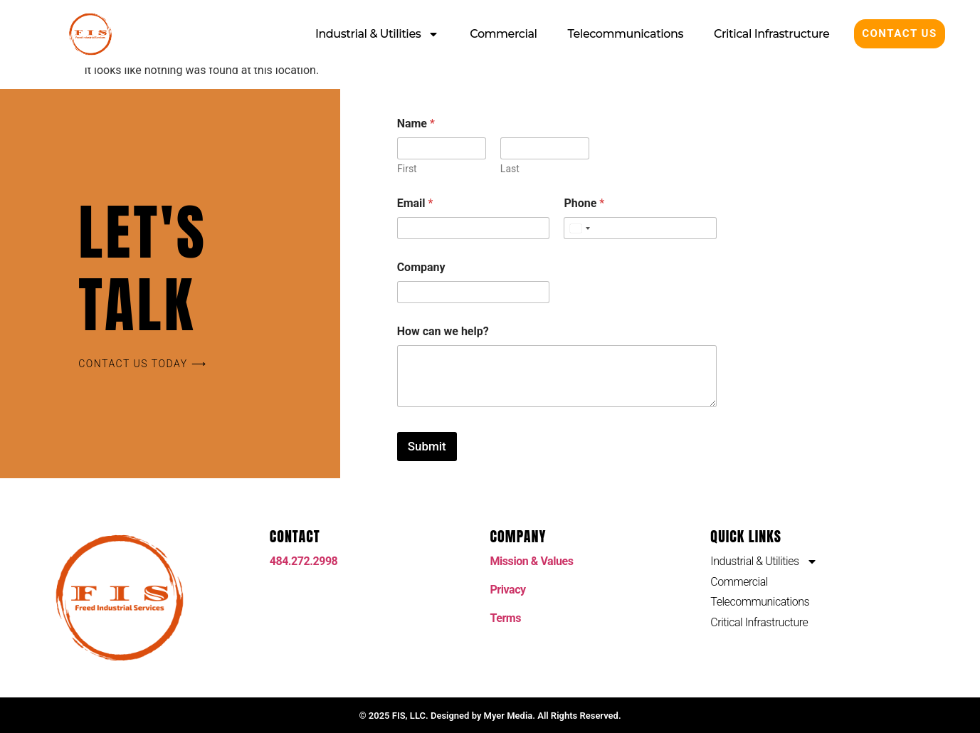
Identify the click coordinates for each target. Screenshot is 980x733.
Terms (506, 618)
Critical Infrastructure (771, 34)
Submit (427, 446)
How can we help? (443, 331)
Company (421, 267)
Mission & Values (532, 561)
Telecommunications (626, 34)
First (407, 168)
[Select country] (579, 228)
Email (415, 203)
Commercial (503, 34)
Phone (584, 203)
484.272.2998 (304, 561)
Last (509, 168)
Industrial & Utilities (377, 34)
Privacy (508, 589)
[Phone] (640, 228)
